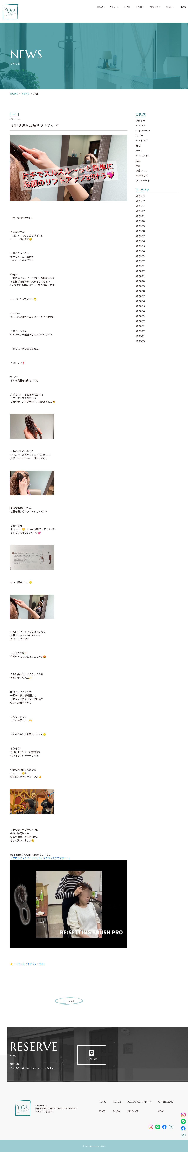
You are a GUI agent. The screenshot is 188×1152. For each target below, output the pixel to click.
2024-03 (140, 316)
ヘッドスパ (142, 140)
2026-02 (140, 201)
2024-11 (140, 276)
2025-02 (140, 261)
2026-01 (140, 206)
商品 (138, 160)
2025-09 (140, 226)
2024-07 (140, 296)
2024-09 (140, 286)
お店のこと (142, 170)
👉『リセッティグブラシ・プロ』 (28, 964)
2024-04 (140, 311)
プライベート (143, 180)
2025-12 (140, 211)
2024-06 (140, 301)
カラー (139, 135)
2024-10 (140, 281)
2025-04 (140, 251)
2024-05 (140, 306)
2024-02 (140, 321)
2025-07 (140, 236)
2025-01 (140, 266)
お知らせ (140, 120)
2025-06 (140, 241)
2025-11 (140, 216)
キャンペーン (143, 130)
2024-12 (140, 271)
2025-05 (140, 246)
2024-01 (140, 326)
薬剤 (138, 165)
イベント (140, 125)
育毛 (138, 145)
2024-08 (140, 291)
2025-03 (140, 256)
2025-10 (140, 221)
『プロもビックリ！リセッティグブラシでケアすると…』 (40, 858)
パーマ (139, 150)
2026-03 (140, 196)
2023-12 (140, 331)
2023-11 (140, 336)
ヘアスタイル (143, 155)
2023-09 (140, 341)
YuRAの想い (142, 175)
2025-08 (140, 231)
